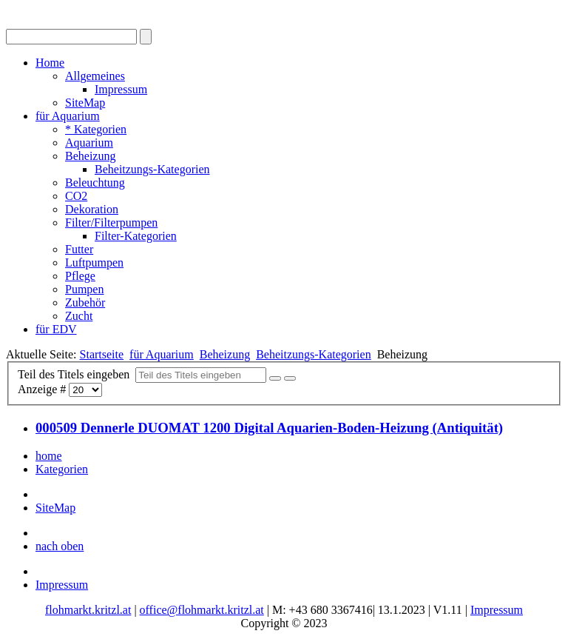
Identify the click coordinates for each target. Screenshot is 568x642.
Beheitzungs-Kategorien (152, 169)
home (49, 455)
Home (50, 62)
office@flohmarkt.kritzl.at (202, 609)
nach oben (60, 546)
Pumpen (84, 289)
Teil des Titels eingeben (76, 374)
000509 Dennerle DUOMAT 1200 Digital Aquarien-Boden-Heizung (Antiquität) (269, 427)
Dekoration (91, 209)
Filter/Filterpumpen (111, 222)
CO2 (76, 196)
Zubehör (85, 302)
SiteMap (85, 102)
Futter (79, 249)
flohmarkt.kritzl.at (88, 609)
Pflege (80, 276)
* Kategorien (95, 129)
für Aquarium (68, 116)
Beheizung (90, 156)
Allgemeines (95, 76)
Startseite (102, 354)
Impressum (121, 89)
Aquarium (89, 142)
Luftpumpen (94, 262)
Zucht (78, 316)
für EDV (56, 329)
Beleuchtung (95, 182)
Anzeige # (43, 389)
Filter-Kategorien (136, 236)
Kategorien (62, 469)
